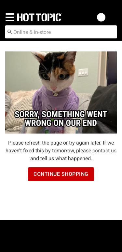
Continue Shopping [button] (61, 174)
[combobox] (61, 31)
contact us (104, 150)
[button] (9, 17)
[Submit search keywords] (10, 31)
